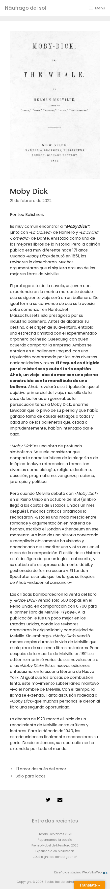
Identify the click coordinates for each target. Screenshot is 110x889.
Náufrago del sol (25, 7)
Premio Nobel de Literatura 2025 (55, 845)
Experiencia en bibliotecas (55, 851)
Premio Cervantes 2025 (55, 834)
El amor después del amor (41, 769)
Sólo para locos (31, 776)
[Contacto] (60, 800)
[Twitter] (48, 800)
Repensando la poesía (55, 840)
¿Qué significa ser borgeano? (55, 857)
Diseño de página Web (71, 872)
